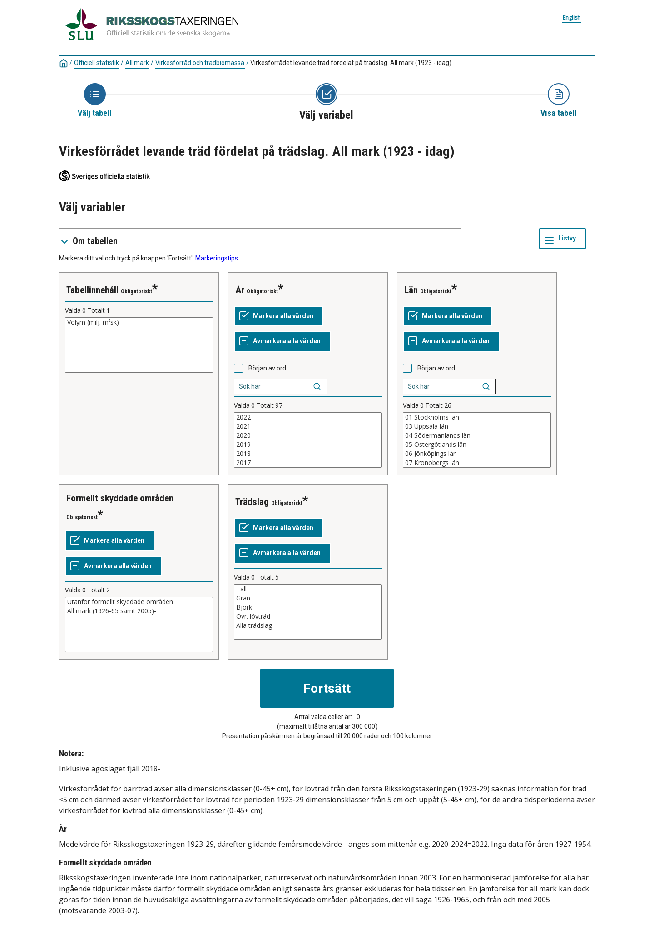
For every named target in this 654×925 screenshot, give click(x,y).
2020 (308, 435)
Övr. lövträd (308, 616)
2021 (308, 426)
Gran (308, 598)
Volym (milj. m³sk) (139, 322)
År (239, 290)
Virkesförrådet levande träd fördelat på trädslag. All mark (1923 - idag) (350, 62)
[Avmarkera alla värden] (282, 341)
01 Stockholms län (476, 417)
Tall (308, 589)
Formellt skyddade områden (119, 498)
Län (411, 290)
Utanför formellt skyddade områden (139, 601)
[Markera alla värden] (278, 316)
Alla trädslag (308, 625)
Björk (308, 607)
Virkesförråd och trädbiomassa (199, 62)
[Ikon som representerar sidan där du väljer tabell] (94, 101)
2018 (308, 453)
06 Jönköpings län (476, 453)
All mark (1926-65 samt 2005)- (139, 610)
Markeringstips (216, 258)
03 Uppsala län (476, 426)
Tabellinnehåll (92, 290)
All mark (137, 62)
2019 (308, 444)
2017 (308, 462)
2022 (308, 417)
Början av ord (267, 368)
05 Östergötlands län (476, 444)
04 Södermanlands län (476, 435)
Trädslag (252, 501)
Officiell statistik (96, 62)
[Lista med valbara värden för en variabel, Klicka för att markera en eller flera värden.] (139, 345)
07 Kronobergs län (476, 462)
